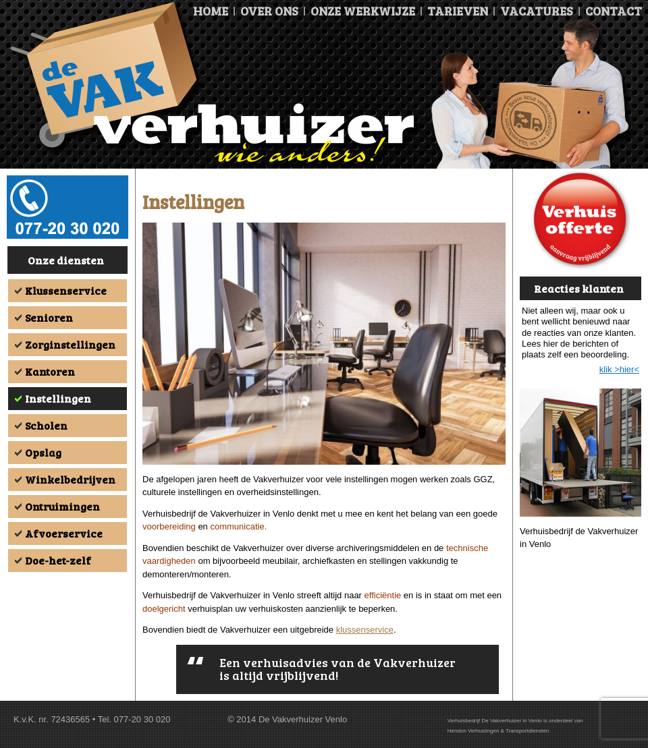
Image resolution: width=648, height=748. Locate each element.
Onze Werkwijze (362, 11)
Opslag (43, 452)
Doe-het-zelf (58, 560)
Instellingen (58, 398)
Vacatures (536, 11)
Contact (613, 11)
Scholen (46, 425)
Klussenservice (66, 290)
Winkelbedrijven (70, 479)
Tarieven (457, 11)
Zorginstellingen (70, 344)
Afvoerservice (64, 533)
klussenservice (365, 630)
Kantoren (50, 371)
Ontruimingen (62, 506)
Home (210, 11)
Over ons (269, 11)
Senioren (49, 317)
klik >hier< (619, 369)
